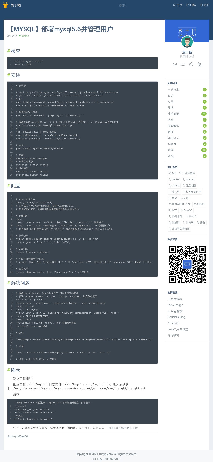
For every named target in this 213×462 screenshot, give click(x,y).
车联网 (187, 144)
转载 (187, 150)
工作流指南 (187, 173)
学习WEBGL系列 (179, 204)
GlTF (173, 210)
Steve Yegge (175, 305)
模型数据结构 (192, 191)
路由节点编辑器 (179, 228)
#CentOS (23, 436)
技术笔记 (187, 113)
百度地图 (189, 185)
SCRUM (188, 179)
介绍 (187, 95)
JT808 (174, 185)
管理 (187, 132)
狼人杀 (174, 191)
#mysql (12, 436)
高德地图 (175, 216)
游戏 (187, 120)
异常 (187, 107)
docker (174, 179)
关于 (204, 5)
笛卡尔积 (173, 323)
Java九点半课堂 (178, 329)
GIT (172, 173)
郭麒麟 (174, 222)
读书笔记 (187, 138)
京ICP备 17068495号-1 (106, 459)
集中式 (191, 216)
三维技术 (187, 89)
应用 (187, 102)
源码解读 (187, 126)
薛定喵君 (173, 335)
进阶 (201, 222)
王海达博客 (175, 299)
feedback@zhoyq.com (123, 427)
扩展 (185, 197)
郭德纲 (188, 222)
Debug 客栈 (175, 311)
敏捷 (173, 197)
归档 (191, 5)
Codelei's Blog (176, 317)
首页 (177, 5)
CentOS (186, 210)
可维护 (199, 204)
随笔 (187, 156)
